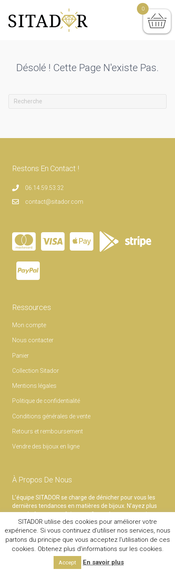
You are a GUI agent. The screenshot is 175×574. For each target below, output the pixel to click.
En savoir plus (103, 562)
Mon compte (29, 325)
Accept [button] (67, 562)
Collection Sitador (35, 370)
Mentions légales (34, 385)
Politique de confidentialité (46, 400)
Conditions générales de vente (51, 416)
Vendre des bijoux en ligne (46, 446)
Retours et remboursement (47, 431)
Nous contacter (33, 340)
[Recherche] (87, 101)
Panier (20, 355)
